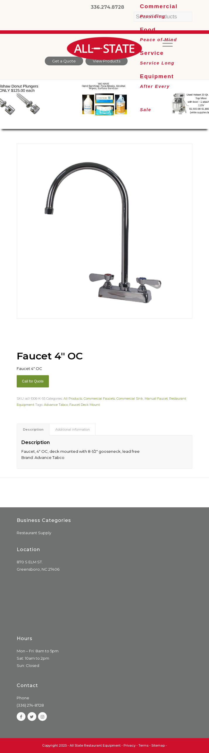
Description (33, 429)
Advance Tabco (56, 405)
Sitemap (158, 745)
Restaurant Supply (34, 532)
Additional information (72, 429)
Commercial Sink (130, 398)
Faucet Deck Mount (84, 405)
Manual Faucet (156, 398)
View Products (106, 61)
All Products (73, 398)
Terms (143, 745)
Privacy (130, 745)
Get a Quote (64, 61)
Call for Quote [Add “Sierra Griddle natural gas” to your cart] (33, 381)
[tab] (33, 430)
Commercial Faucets (99, 398)
